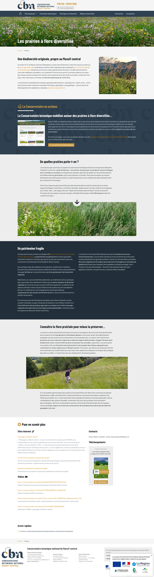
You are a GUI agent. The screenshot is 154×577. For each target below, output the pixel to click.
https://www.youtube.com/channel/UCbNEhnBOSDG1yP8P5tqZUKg (42, 482)
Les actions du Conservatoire (61, 145)
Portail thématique (67, 3)
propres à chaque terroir (56, 88)
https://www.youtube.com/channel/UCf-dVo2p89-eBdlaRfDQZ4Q (41, 506)
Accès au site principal (65, 8)
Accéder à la (45, 531)
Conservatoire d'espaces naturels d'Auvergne (34, 458)
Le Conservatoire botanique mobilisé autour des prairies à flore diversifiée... (65, 116)
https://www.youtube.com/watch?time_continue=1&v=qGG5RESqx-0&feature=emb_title (50, 498)
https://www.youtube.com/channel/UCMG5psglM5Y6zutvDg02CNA (42, 490)
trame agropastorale (26, 67)
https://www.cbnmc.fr (33, 561)
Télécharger (101, 482)
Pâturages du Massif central (27, 437)
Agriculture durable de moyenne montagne (32, 468)
